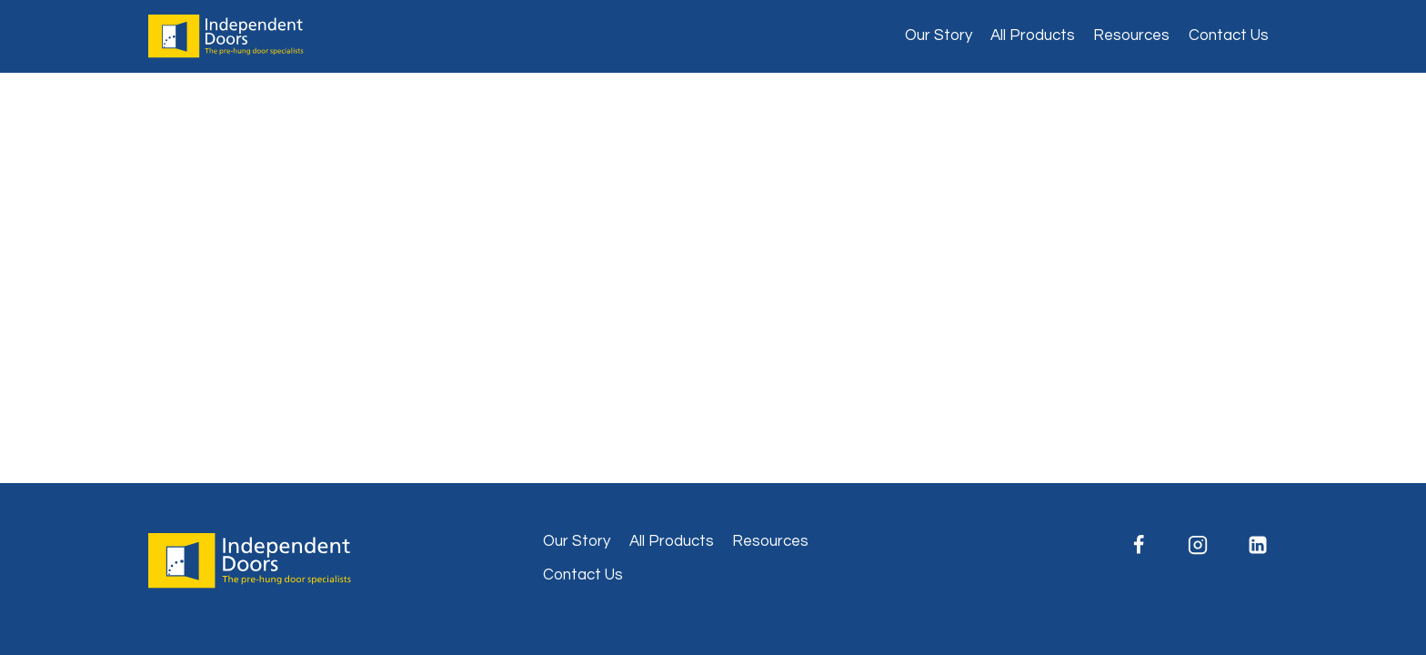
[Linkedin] (1258, 545)
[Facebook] (1139, 545)
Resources (1131, 35)
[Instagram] (1198, 545)
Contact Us (1229, 35)
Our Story (938, 35)
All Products (1032, 35)
